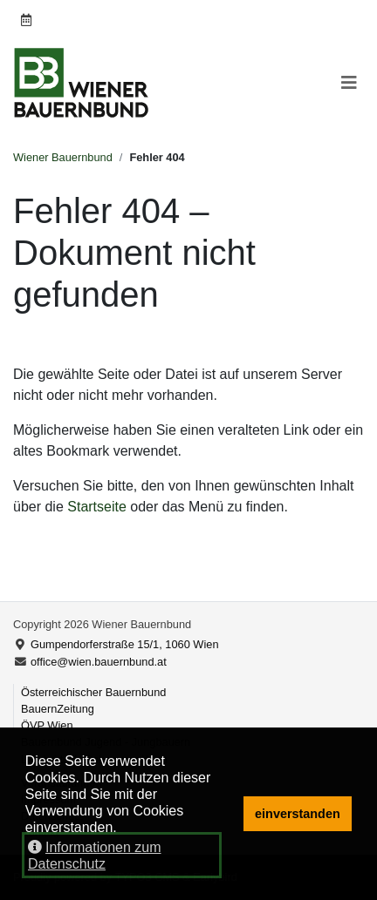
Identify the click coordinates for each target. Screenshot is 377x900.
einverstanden (297, 814)
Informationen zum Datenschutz (94, 855)
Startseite (97, 506)
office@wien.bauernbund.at (99, 661)
